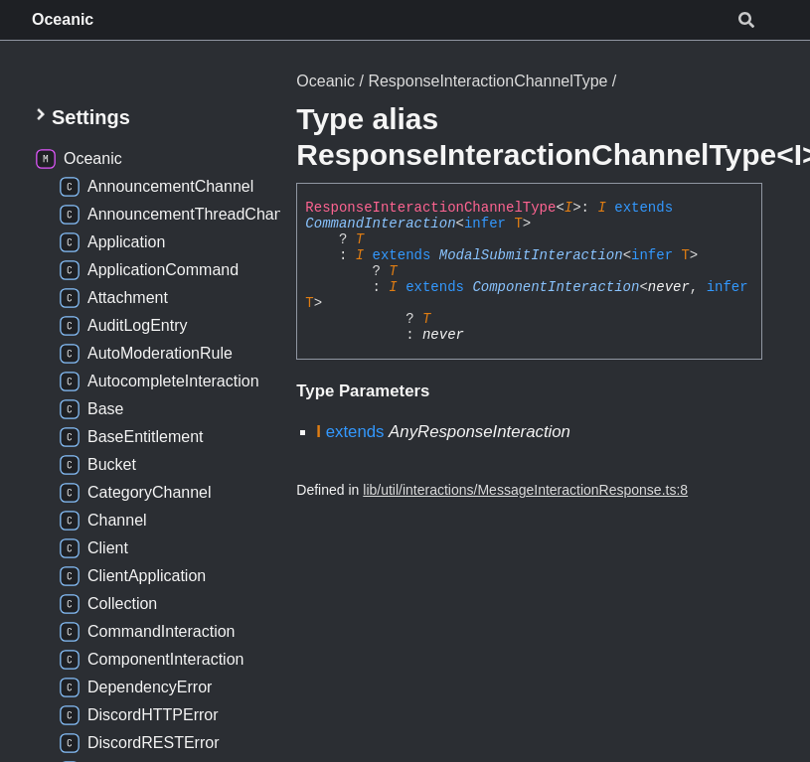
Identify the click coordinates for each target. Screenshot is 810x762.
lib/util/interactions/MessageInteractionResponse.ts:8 (525, 490)
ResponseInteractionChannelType (487, 81)
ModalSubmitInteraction (531, 255)
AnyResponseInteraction (479, 431)
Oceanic (62, 19)
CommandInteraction (380, 223)
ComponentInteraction (555, 287)
